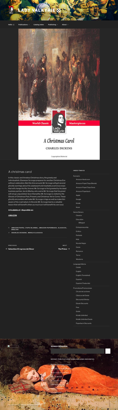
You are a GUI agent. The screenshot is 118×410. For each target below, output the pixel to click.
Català (78, 267)
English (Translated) (83, 275)
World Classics (35, 232)
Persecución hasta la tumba (61, 364)
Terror (78, 255)
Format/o (76, 176)
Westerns (79, 259)
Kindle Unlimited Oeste (84, 319)
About (65, 25)
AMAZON (12, 215)
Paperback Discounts (83, 323)
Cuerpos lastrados (57, 388)
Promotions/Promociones (82, 288)
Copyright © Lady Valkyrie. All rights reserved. (24, 405)
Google (78, 199)
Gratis (78, 311)
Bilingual (82, 223)
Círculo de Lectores (83, 291)
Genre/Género (78, 212)
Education (79, 219)
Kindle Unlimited (82, 315)
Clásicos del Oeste (82, 295)
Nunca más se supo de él (60, 372)
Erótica (78, 231)
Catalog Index (39, 25)
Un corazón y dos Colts (59, 380)
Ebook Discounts (82, 303)
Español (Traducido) (83, 283)
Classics (62, 228)
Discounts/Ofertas (82, 299)
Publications (24, 25)
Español (79, 279)
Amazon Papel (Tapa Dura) (85, 187)
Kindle (78, 203)
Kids (77, 239)
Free (77, 307)
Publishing (53, 25)
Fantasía (79, 235)
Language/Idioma (79, 264)
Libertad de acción (57, 384)
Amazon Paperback (48, 228)
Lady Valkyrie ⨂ (39, 10)
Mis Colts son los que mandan (61, 369)
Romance (79, 251)
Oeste (78, 247)
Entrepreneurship (82, 227)
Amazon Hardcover (83, 179)
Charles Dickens (19, 232)
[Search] (107, 351)
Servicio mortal (56, 377)
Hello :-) (11, 25)
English (15, 229)
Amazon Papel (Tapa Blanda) (24, 228)
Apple (78, 195)
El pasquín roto (56, 392)
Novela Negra (81, 243)
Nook (78, 207)
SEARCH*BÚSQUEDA (59, 346)
